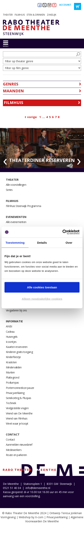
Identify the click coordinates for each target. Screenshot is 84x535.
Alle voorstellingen (16, 185)
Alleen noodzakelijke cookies (42, 298)
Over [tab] (69, 242)
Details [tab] (42, 242)
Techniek (11, 403)
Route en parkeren (16, 455)
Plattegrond (12, 377)
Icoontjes (11, 342)
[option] (42, 148)
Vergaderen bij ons (16, 310)
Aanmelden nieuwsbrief (19, 444)
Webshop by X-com (31, 517)
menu (5, 46)
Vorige (32, 117)
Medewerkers (13, 450)
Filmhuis (20, 14)
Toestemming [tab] (15, 242)
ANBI (9, 326)
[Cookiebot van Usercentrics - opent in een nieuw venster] (62, 232)
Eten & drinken (36, 14)
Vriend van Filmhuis (16, 418)
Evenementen (16, 217)
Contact (13, 434)
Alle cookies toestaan (42, 287)
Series (9, 190)
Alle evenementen (16, 222)
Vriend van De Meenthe (19, 413)
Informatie (14, 321)
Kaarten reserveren (17, 347)
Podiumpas (12, 382)
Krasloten (11, 362)
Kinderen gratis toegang (19, 352)
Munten (10, 372)
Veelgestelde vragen (17, 408)
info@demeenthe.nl (38, 488)
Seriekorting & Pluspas (18, 398)
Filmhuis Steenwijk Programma (23, 206)
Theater (8, 14)
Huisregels (12, 337)
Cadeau (10, 331)
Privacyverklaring (15, 393)
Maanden (13, 90)
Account (65, 4)
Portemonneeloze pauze (20, 388)
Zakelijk (51, 14)
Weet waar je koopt (17, 423)
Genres (10, 84)
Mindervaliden (13, 367)
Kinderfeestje (13, 357)
